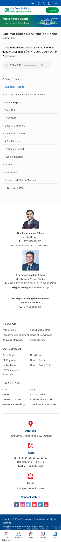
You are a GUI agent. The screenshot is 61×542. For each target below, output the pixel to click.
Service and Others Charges (19, 180)
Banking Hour (37, 394)
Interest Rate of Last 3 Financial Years (24, 94)
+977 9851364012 (30, 241)
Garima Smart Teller (41, 365)
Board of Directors (40, 330)
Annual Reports (12, 102)
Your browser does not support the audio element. (26, 65)
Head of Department (41, 335)
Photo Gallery (37, 340)
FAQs (33, 389)
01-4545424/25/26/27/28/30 (30, 458)
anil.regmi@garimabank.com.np (30, 246)
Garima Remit (38, 360)
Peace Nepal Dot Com (43, 527)
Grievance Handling (13, 404)
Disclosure (49, 3)
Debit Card (8, 355)
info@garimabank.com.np (30, 488)
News (32, 3)
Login (51, 10)
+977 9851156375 (30, 307)
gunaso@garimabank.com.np (30, 287)
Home (5, 23)
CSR (4, 389)
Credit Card (36, 355)
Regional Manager (12, 340)
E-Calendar (9, 117)
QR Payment (9, 360)
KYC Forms (10, 172)
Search (44, 3)
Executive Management (15, 335)
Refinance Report (13, 149)
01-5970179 (37, 462)
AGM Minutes (11, 141)
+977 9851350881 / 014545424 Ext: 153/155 (30, 283)
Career (6, 394)
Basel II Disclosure (13, 125)
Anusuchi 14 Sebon (14, 133)
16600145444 (35, 466)
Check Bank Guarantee (43, 404)
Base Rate (9, 110)
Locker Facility (10, 365)
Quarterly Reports (13, 86)
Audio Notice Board (21, 23)
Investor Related (12, 156)
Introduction (9, 330)
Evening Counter (11, 399)
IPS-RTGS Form (12, 187)
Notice (38, 3)
